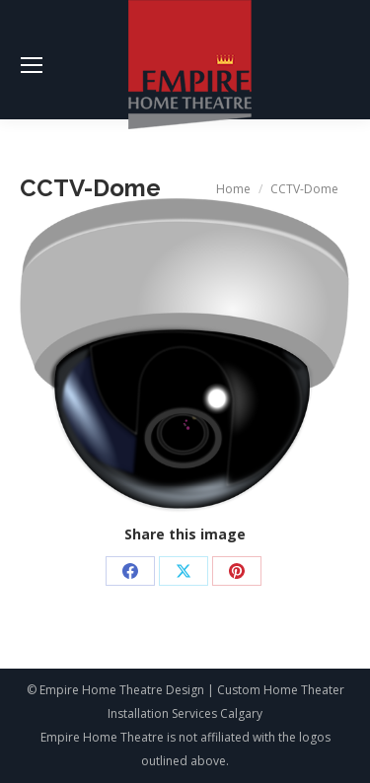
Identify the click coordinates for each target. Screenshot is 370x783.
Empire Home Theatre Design (121, 689)
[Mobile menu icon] (31, 65)
